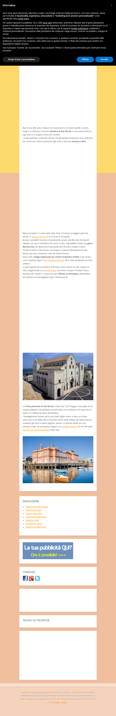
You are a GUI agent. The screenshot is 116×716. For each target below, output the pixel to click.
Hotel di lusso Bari (34, 513)
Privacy (64, 702)
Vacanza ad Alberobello (36, 517)
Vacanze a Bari (32, 520)
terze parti (47, 23)
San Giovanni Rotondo (54, 260)
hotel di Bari (51, 270)
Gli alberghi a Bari (34, 524)
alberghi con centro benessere (36, 430)
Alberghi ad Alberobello (36, 527)
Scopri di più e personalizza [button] (21, 59)
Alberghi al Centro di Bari (37, 507)
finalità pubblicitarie (79, 28)
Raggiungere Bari (33, 510)
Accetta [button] (104, 59)
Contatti (56, 702)
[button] (111, 5)
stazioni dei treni (39, 237)
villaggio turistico (69, 426)
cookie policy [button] (23, 19)
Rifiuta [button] (85, 59)
